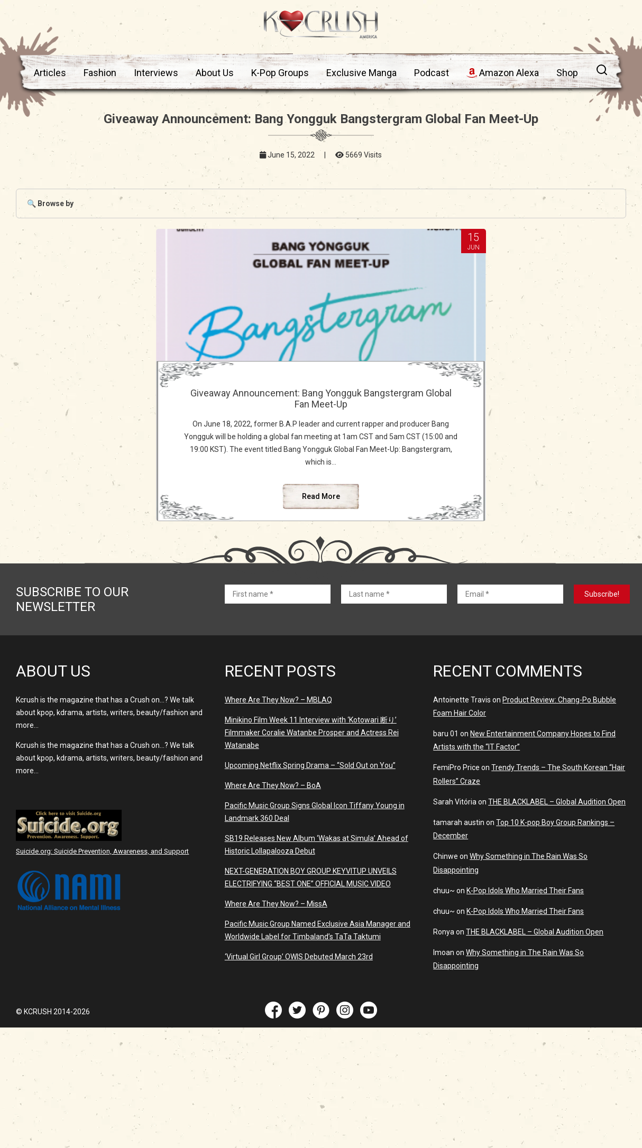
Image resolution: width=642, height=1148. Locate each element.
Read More (321, 545)
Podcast (431, 72)
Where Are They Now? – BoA (273, 834)
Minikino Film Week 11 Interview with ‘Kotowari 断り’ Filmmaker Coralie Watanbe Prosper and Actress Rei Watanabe (312, 782)
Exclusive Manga (361, 72)
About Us (215, 72)
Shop (567, 72)
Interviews (156, 72)
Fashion (100, 72)
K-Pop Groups (280, 72)
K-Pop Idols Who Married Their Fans (525, 940)
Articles (50, 72)
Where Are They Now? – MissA (276, 953)
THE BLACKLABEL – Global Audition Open (557, 851)
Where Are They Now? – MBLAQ (278, 749)
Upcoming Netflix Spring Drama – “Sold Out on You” (310, 814)
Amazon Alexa (502, 72)
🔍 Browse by (50, 203)
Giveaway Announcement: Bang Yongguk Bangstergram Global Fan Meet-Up (320, 404)
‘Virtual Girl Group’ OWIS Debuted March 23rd (299, 1006)
